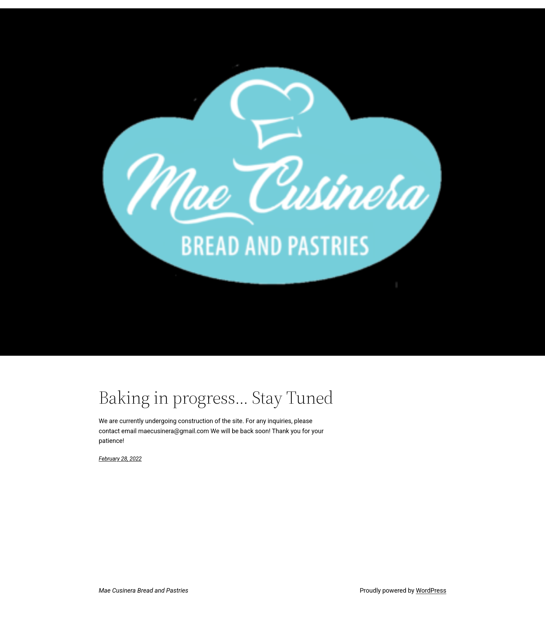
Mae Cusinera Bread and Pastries (143, 590)
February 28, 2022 (120, 458)
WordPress (431, 590)
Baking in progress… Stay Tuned (216, 397)
